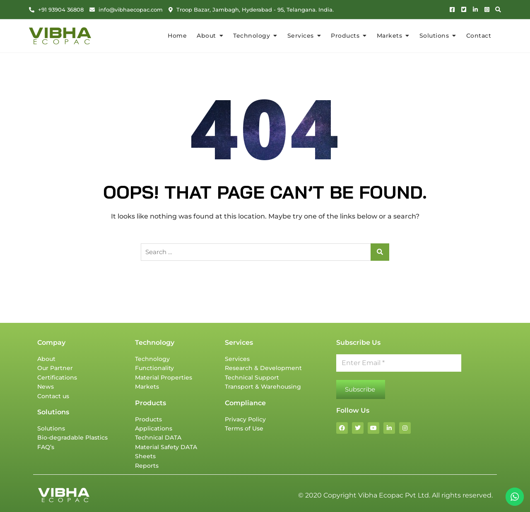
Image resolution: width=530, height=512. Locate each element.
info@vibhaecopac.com (126, 9)
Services (300, 35)
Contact (478, 35)
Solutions (434, 35)
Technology (251, 35)
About (206, 35)
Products (345, 35)
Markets (389, 35)
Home (177, 35)
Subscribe (360, 389)
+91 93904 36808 (56, 9)
